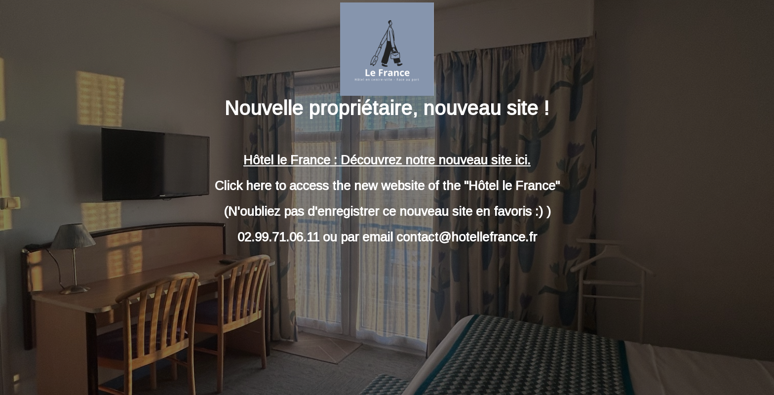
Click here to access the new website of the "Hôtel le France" (387, 185)
